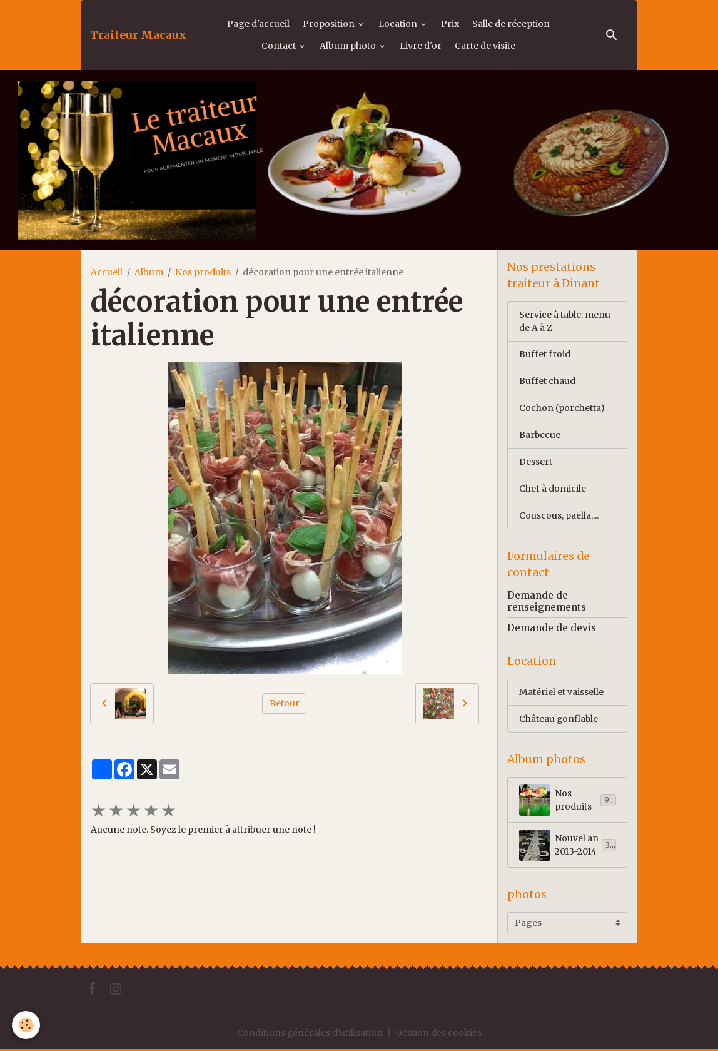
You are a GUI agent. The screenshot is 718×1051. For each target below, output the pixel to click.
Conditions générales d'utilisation (309, 1034)
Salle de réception (511, 23)
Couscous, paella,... (559, 516)
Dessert (535, 462)
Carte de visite (485, 45)
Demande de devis (551, 629)
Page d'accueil (258, 23)
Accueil (107, 272)
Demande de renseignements (546, 602)
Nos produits (203, 272)
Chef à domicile (552, 489)
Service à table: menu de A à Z (565, 321)
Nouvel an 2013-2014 (569, 846)
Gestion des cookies (438, 1034)
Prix (450, 23)
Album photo (349, 45)
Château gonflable (559, 720)
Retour (285, 703)
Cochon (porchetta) (562, 408)
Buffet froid (544, 354)
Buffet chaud (547, 381)
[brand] (138, 35)
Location (398, 23)
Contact (279, 45)
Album (148, 272)
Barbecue (540, 435)
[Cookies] (27, 1025)
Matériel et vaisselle (561, 693)
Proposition (329, 23)
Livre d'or (421, 45)
